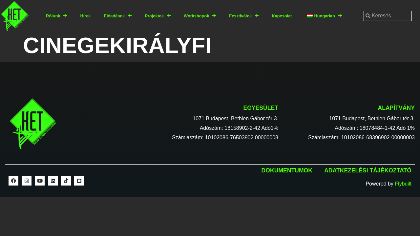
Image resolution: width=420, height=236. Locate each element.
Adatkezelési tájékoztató (367, 170)
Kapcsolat (282, 15)
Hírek (85, 15)
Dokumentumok (287, 170)
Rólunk (56, 15)
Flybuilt (403, 184)
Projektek (158, 15)
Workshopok (200, 15)
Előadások (118, 15)
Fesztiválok (244, 15)
